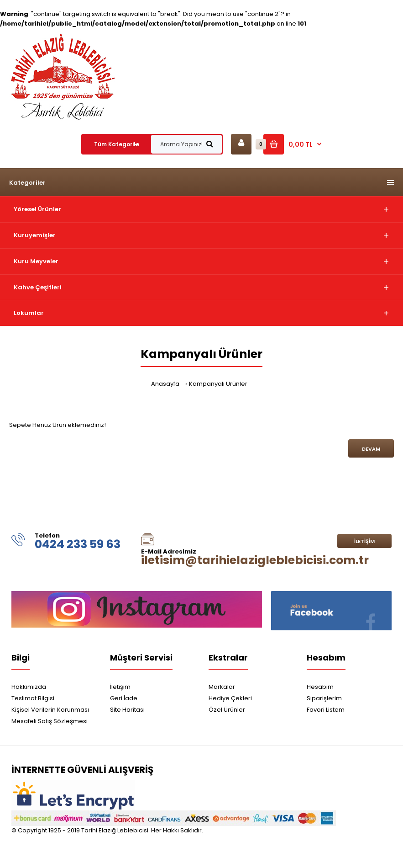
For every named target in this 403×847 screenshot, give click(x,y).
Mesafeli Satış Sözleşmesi (49, 721)
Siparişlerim (324, 698)
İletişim (364, 541)
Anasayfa (165, 383)
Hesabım (320, 686)
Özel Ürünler (227, 709)
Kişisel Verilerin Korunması (50, 709)
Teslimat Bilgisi (32, 698)
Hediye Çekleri (230, 698)
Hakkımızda (28, 686)
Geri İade (123, 698)
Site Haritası (127, 709)
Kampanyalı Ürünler (218, 383)
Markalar (222, 686)
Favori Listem (326, 709)
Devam (371, 449)
